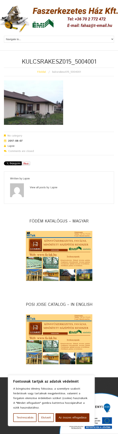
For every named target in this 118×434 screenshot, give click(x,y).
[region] (51, 400)
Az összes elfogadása (72, 418)
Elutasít (46, 418)
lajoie (11, 146)
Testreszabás (25, 418)
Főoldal (41, 72)
